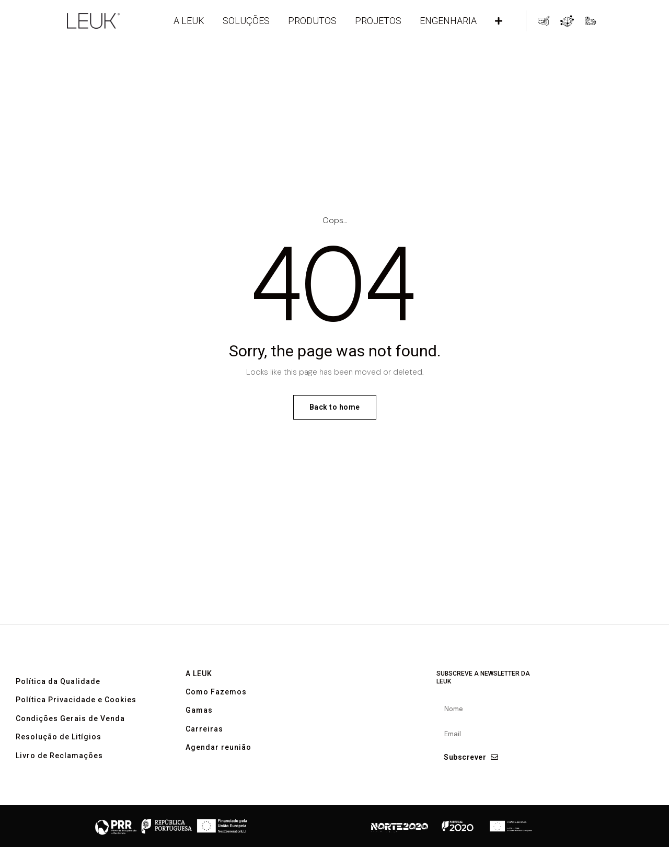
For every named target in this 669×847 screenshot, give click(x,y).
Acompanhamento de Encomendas (590, 20)
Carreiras (204, 748)
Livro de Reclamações (59, 775)
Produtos (312, 20)
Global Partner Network (567, 20)
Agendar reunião (218, 767)
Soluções (246, 20)
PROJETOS (378, 20)
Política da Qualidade (58, 701)
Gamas (199, 730)
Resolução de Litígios (58, 757)
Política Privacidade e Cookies (76, 720)
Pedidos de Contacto (543, 20)
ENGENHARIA (448, 20)
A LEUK (189, 20)
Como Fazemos (216, 712)
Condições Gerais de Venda (70, 738)
